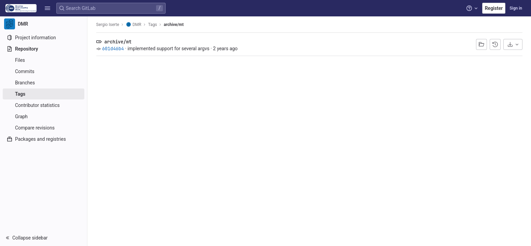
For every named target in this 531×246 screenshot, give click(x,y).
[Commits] (43, 71)
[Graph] (43, 116)
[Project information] (43, 37)
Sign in (515, 8)
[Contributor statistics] (43, 105)
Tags (152, 24)
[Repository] (43, 48)
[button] (47, 8)
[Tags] (43, 93)
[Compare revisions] (43, 127)
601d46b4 (113, 48)
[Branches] (43, 82)
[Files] (43, 60)
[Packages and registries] (43, 139)
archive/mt (174, 24)
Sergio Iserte (107, 24)
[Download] (512, 44)
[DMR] (44, 24)
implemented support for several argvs (168, 48)
